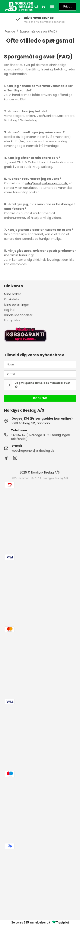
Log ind (9, 310)
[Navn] (40, 364)
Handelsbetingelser (18, 315)
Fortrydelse (12, 320)
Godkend (40, 398)
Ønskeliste (11, 299)
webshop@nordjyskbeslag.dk (33, 450)
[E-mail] (40, 373)
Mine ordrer (12, 294)
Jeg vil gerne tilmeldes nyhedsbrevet (42, 384)
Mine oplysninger (16, 304)
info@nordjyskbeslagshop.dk (46, 183)
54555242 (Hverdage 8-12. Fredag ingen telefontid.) (40, 437)
